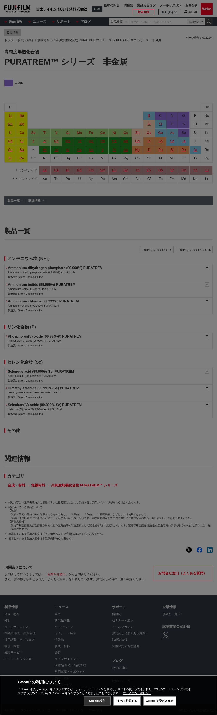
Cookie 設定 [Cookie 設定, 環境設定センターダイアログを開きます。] (97, 700)
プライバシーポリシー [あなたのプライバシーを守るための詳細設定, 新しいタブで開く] (137, 693)
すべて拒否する (127, 700)
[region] (108, 695)
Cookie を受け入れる (159, 700)
